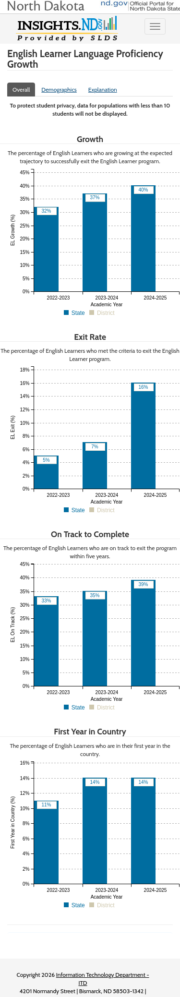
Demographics (59, 89)
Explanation (102, 89)
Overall (21, 89)
